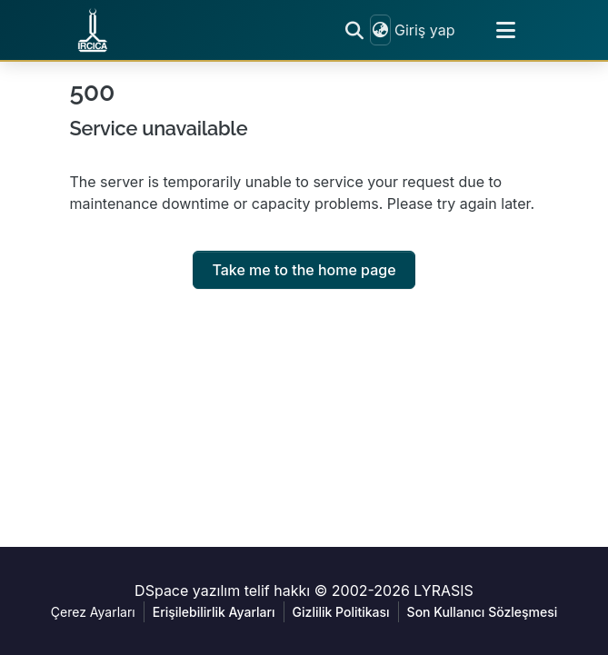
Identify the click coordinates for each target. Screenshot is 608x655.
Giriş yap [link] (424, 30)
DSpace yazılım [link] (187, 590)
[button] (92, 30)
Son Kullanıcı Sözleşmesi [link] (482, 612)
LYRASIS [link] (443, 590)
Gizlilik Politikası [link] (341, 612)
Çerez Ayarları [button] (93, 612)
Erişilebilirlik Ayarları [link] (214, 612)
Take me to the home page (303, 270)
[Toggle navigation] (506, 30)
